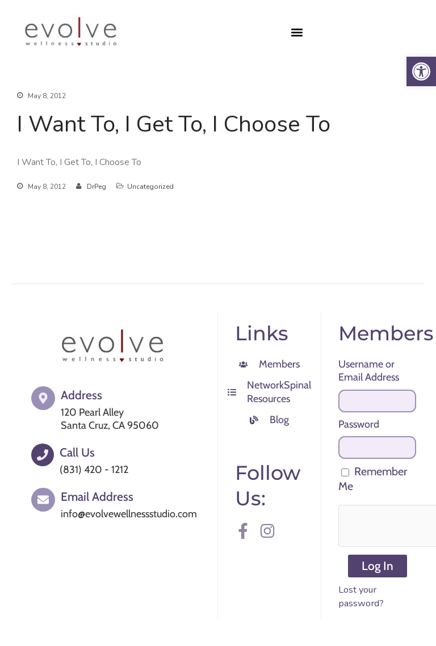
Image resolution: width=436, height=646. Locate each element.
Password (358, 424)
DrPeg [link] (96, 186)
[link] (421, 71)
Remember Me (372, 479)
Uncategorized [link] (150, 186)
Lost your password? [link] (361, 596)
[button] (297, 32)
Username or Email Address (368, 370)
